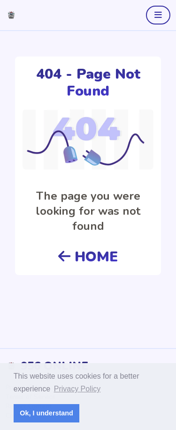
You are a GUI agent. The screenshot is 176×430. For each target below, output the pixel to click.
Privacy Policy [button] (77, 389)
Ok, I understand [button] (46, 413)
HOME (88, 257)
